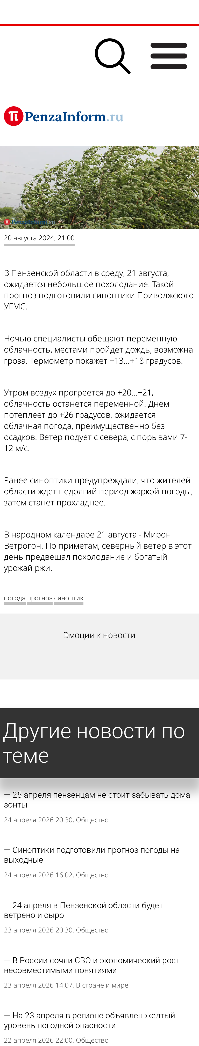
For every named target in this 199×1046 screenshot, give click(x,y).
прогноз (40, 598)
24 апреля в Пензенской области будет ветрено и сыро (83, 910)
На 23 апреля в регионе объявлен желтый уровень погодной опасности (89, 1020)
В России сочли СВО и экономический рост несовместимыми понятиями (92, 965)
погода (15, 598)
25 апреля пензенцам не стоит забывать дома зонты (97, 800)
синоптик (68, 598)
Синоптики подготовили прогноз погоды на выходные (92, 855)
